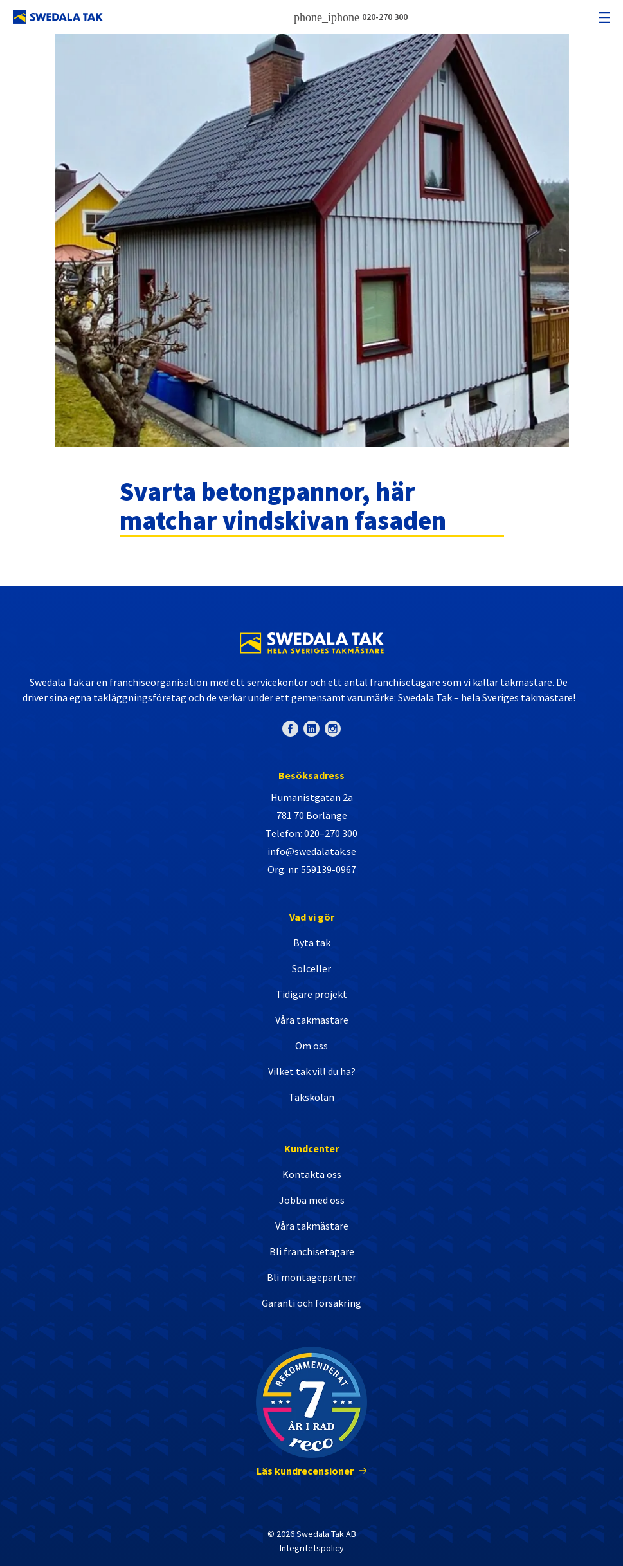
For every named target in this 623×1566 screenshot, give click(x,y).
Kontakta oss (311, 1174)
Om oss (311, 1045)
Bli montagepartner (311, 1277)
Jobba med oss (312, 1199)
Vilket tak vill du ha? (312, 1071)
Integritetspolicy (312, 1548)
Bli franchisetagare (311, 1251)
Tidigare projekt (311, 994)
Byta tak (311, 942)
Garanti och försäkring (311, 1302)
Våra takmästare (311, 1019)
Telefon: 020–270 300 (311, 833)
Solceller (311, 968)
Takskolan (311, 1097)
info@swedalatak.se (311, 851)
